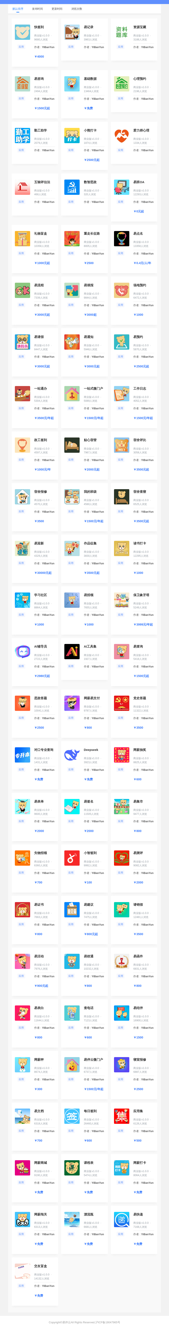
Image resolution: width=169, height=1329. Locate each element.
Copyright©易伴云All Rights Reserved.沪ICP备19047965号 (84, 1322)
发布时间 (37, 8)
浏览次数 (76, 8)
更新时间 (57, 8)
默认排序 (18, 8)
